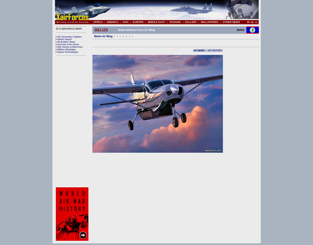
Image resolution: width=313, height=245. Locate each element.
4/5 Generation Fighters (69, 36)
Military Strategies (66, 49)
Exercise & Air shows (67, 44)
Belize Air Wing (103, 36)
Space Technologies (67, 52)
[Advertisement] (169, 10)
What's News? (64, 39)
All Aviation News (65, 42)
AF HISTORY (215, 50)
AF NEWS (199, 50)
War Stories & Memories (69, 47)
